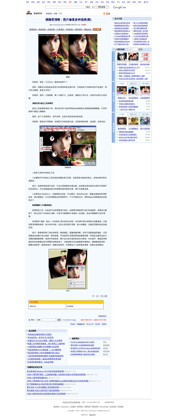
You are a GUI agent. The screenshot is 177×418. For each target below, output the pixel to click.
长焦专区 (51, 29)
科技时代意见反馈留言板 (71, 402)
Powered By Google (69, 320)
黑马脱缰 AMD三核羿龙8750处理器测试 (43, 391)
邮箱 (134, 2)
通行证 (146, 2)
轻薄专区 (33, 29)
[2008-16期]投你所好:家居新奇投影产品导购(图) (46, 394)
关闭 (104, 324)
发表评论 (102, 316)
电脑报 (83, 25)
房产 (86, 2)
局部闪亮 (33, 306)
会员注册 (113, 406)
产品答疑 (120, 406)
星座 (112, 2)
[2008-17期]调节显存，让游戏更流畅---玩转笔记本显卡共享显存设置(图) (56, 375)
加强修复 (70, 306)
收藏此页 (81, 324)
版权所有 (92, 415)
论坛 (72, 324)
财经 (49, 2)
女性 (96, 2)
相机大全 (88, 29)
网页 (32, 320)
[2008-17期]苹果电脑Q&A (37, 378)
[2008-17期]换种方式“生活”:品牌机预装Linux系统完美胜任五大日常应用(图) (58, 381)
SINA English (103, 406)
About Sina (64, 406)
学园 (55, 13)
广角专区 (60, 29)
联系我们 (80, 406)
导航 (139, 2)
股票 (54, 2)
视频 (75, 2)
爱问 (128, 2)
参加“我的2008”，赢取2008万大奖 (93, 320)
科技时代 (49, 13)
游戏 (91, 2)
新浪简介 (57, 406)
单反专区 (42, 29)
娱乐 (43, 2)
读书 (102, 2)
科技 (59, 2)
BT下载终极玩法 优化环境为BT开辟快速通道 (45, 384)
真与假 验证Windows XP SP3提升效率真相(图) (45, 371)
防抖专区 (78, 29)
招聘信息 (88, 406)
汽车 (81, 2)
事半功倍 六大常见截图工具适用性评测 (43, 387)
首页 (27, 2)
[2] (97, 296)
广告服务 (72, 406)
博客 (65, 2)
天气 (118, 2)
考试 (107, 2)
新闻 (33, 2)
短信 (123, 2)
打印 (97, 324)
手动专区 (69, 29)
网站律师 (95, 406)
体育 (38, 2)
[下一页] (103, 296)
